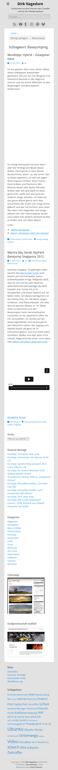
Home (14, 33)
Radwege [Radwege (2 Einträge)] (32, 712)
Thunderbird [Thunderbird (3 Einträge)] (33, 724)
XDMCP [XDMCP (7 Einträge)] (13, 747)
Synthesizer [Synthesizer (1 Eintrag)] (33, 720)
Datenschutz (31, 764)
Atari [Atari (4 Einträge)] (32, 694)
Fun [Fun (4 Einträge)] (24, 704)
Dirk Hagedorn (30, 4)
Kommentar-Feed (16, 678)
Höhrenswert (15, 239)
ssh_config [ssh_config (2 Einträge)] (12, 720)
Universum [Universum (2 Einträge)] (13, 735)
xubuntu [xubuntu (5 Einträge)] (33, 747)
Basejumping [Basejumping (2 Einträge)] (42, 694)
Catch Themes (36, 767)
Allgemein (12, 521)
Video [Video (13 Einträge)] (12, 741)
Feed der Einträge (16, 674)
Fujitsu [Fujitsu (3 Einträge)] (18, 704)
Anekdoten (13, 524)
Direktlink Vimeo (16, 417)
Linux (10, 544)
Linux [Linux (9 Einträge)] (44, 703)
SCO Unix (12, 550)
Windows (12, 564)
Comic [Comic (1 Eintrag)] (13, 699)
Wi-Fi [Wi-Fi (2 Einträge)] (34, 742)
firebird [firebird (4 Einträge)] (42, 699)
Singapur (17, 424)
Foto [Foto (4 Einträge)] (10, 704)
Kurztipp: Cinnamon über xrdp (23, 454)
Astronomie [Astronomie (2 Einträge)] (22, 694)
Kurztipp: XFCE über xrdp (20, 496)
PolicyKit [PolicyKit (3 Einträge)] (43, 708)
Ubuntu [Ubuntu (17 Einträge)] (15, 729)
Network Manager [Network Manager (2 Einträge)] (16, 708)
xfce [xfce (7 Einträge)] (23, 747)
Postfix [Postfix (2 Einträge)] (10, 712)
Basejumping (42, 239)
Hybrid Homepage (20, 229)
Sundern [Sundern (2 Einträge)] (23, 720)
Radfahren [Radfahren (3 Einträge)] (21, 713)
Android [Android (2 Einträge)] (11, 694)
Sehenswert (27, 239)
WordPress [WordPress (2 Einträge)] (43, 742)
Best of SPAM (14, 528)
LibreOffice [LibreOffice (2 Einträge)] (33, 704)
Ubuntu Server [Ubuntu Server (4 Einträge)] (33, 730)
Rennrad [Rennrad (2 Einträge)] (11, 716)
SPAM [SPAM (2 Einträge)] (33, 716)
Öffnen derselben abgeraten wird (29, 341)
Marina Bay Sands (29, 272)
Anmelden (12, 671)
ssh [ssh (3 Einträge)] (39, 716)
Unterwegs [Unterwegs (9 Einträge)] (28, 735)
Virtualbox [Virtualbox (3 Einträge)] (25, 742)
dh (25, 63)
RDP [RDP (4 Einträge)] (40, 713)
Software (12, 557)
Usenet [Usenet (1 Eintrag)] (41, 736)
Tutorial (11, 560)
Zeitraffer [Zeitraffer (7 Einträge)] (14, 752)
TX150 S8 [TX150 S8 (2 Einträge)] (46, 723)
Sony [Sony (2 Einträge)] (27, 716)
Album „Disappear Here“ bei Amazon (30, 233)
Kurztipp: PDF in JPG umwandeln (24, 499)
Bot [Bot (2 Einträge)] (9, 699)
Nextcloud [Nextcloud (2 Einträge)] (32, 708)
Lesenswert (13, 537)
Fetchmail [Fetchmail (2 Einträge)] (32, 699)
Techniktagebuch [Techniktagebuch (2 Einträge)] (16, 723)
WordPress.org (15, 681)
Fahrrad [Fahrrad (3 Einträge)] (21, 699)
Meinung (12, 547)
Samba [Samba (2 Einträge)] (20, 716)
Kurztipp (11, 534)
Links (10, 541)
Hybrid (10, 242)
